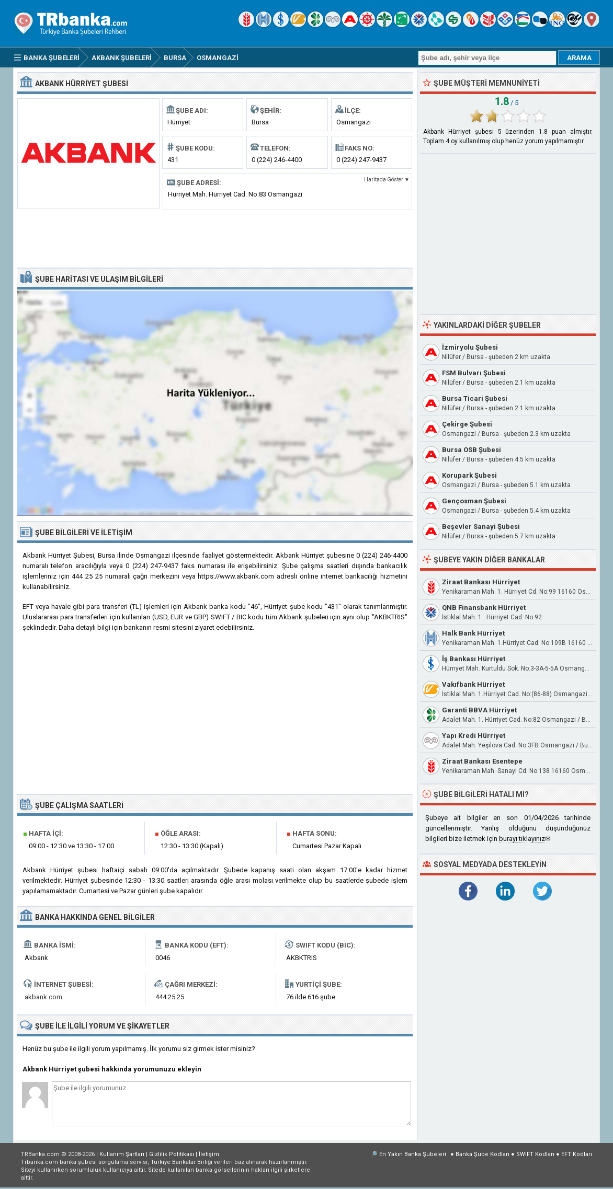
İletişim (209, 1154)
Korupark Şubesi (469, 475)
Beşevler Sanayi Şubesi (481, 526)
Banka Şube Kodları (482, 1154)
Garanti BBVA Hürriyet (479, 710)
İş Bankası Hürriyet (473, 659)
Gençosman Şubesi (474, 501)
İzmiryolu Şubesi (470, 347)
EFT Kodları (576, 1154)
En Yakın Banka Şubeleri (412, 1154)
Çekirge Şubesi (467, 424)
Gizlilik (171, 1154)
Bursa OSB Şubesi (471, 450)
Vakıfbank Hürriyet (473, 684)
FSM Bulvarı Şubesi (474, 373)
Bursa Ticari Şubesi (474, 398)
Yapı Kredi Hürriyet (473, 736)
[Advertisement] (215, 237)
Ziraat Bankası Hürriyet (481, 582)
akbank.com (43, 997)
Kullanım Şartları (121, 1154)
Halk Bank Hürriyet (473, 633)
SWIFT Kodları (535, 1154)
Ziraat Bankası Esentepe (482, 761)
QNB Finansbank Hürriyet (484, 607)
